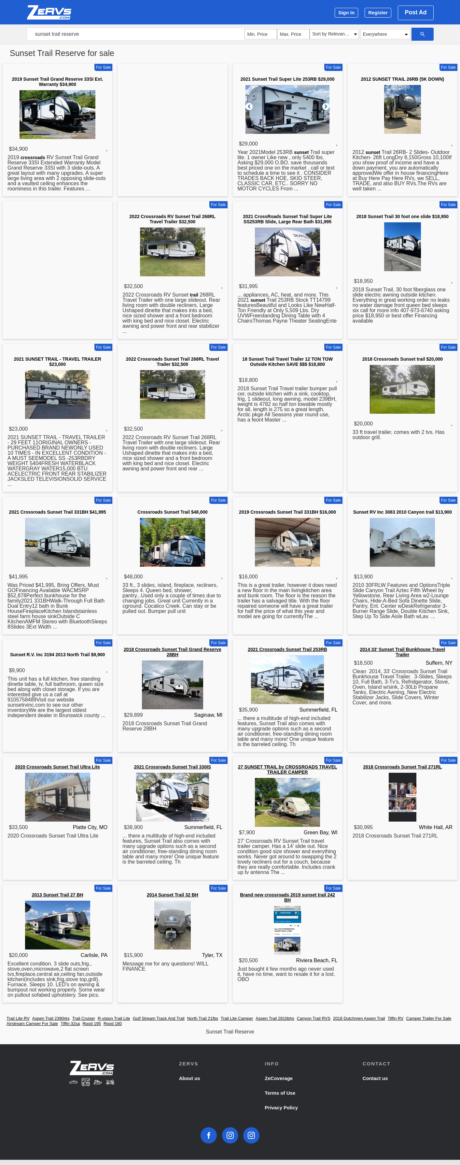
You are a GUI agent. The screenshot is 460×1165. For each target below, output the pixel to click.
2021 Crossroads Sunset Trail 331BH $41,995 (57, 512)
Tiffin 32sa (70, 1023)
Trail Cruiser (83, 1018)
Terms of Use (280, 1093)
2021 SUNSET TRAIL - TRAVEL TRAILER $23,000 (57, 361)
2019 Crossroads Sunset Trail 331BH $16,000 (287, 512)
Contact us (375, 1078)
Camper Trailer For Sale (429, 1018)
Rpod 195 (91, 1023)
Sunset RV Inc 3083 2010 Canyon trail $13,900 (402, 512)
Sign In (346, 12)
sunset (301, 152)
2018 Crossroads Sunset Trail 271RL (402, 767)
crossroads (33, 157)
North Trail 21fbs (202, 1018)
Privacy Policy (281, 1107)
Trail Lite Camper (237, 1018)
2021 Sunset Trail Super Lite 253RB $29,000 (288, 79)
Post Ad (415, 12)
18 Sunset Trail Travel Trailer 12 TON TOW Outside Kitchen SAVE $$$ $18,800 (287, 361)
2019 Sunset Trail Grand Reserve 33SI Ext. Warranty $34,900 (57, 81)
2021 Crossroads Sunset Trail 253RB (287, 649)
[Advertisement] (172, 112)
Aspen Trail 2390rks (51, 1018)
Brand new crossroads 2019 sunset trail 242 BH (287, 897)
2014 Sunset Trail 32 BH (172, 894)
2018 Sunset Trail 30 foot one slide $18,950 (402, 216)
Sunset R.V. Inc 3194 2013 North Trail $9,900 (57, 654)
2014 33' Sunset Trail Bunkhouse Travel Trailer (402, 652)
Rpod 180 (113, 1023)
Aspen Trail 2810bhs (275, 1018)
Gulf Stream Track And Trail (159, 1018)
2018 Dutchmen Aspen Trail (359, 1018)
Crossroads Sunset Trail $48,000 (172, 512)
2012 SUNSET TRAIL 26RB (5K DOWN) (402, 79)
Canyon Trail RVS (313, 1018)
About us (189, 1078)
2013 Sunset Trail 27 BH (57, 894)
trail (194, 295)
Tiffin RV (396, 1018)
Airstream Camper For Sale (32, 1023)
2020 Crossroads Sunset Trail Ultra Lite (57, 767)
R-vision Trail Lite (114, 1018)
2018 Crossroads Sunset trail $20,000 (402, 359)
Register (378, 12)
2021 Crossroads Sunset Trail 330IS (172, 767)
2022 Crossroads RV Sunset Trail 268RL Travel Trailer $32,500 (172, 219)
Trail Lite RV (18, 1018)
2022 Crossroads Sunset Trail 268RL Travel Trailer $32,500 (172, 361)
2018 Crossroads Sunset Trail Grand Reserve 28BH (172, 652)
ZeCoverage (279, 1078)
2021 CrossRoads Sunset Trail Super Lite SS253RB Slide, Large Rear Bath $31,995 (287, 219)
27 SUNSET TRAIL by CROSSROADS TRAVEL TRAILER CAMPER (287, 769)
